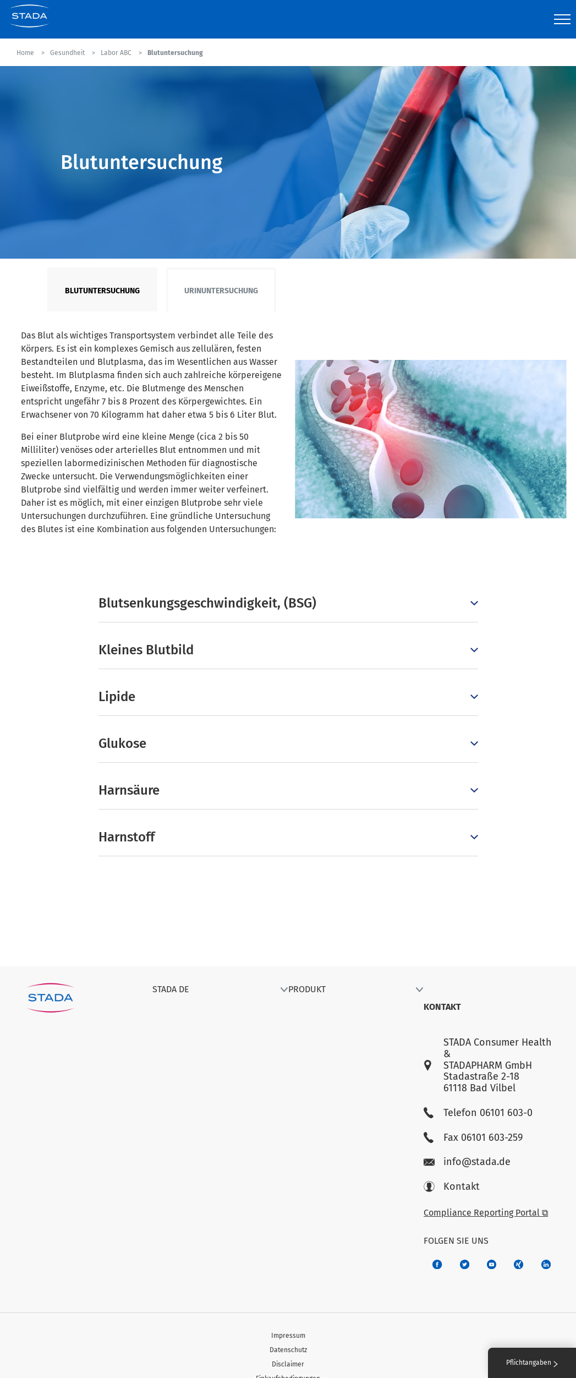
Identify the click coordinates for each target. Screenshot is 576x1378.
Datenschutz (288, 1350)
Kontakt (452, 1187)
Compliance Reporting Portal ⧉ (486, 1212)
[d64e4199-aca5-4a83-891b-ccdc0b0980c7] (546, 1264)
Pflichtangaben (532, 1362)
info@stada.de (467, 1162)
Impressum (288, 1335)
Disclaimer (288, 1364)
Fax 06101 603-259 (473, 1138)
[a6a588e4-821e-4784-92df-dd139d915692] (464, 1264)
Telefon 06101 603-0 (478, 1113)
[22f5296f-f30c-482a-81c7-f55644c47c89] (518, 1264)
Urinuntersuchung (221, 291)
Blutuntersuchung (102, 291)
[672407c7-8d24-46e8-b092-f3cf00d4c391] (437, 1264)
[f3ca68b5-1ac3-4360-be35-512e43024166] (491, 1264)
